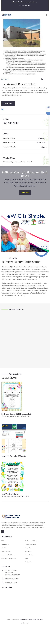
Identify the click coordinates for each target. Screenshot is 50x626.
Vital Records (5, 544)
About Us (4, 548)
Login (22, 623)
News (26, 558)
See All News (25, 496)
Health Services (5, 551)
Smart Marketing (38, 619)
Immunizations (29, 555)
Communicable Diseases (8, 555)
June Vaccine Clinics (9, 494)
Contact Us (28, 562)
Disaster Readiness (30, 544)
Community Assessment (8, 558)
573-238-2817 (25, 5)
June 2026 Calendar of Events (13, 456)
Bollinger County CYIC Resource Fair (16, 414)
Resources (28, 551)
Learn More (8, 103)
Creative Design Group (25, 619)
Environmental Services (32, 541)
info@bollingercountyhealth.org (25, 2)
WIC (2, 541)
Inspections (28, 548)
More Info (25, 192)
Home (27, 623)
